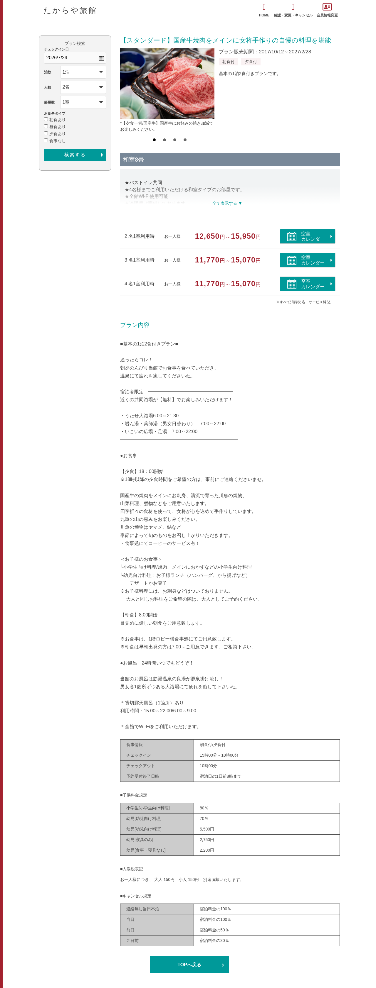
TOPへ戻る (189, 964)
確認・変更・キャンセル (293, 10)
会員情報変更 (327, 10)
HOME (264, 10)
